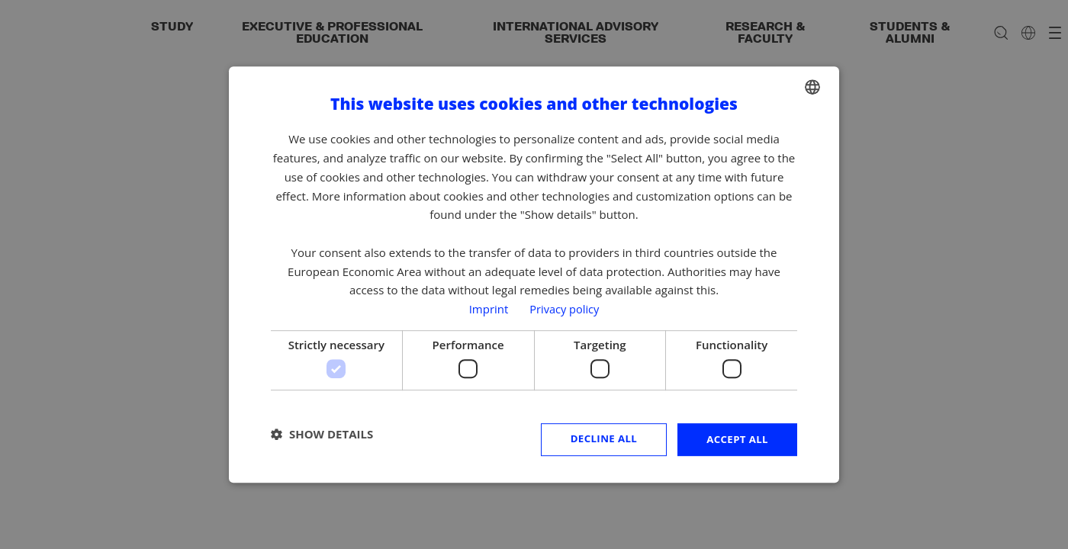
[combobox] (812, 86)
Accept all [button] (735, 439)
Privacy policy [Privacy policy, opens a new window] (564, 308)
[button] (322, 434)
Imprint (487, 308)
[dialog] (534, 274)
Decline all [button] (598, 439)
